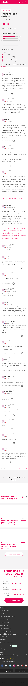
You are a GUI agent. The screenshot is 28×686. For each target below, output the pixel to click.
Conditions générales (6, 682)
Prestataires (3, 636)
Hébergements (5, 649)
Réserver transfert (14, 600)
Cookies (14, 684)
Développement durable (8, 616)
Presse (2, 613)
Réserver (22, 583)
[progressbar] (10, 36)
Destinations (4, 625)
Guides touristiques (6, 631)
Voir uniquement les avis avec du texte (13, 68)
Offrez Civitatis (4, 620)
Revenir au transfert (6, 10)
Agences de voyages (6, 643)
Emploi (2, 652)
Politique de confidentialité (20, 682)
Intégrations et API (6, 646)
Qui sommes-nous (6, 610)
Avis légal (12, 682)
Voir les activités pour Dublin (14, 554)
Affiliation (3, 639)
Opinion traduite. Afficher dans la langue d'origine (12, 162)
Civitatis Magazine (5, 628)
